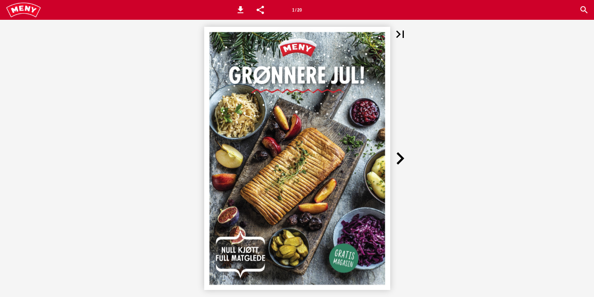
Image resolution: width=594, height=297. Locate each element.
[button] (240, 10)
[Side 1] (297, 10)
